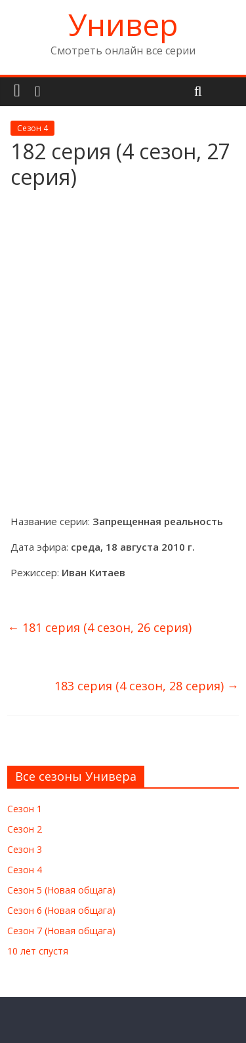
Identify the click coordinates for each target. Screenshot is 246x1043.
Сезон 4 (32, 128)
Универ (123, 24)
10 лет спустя (37, 951)
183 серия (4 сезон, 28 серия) (146, 686)
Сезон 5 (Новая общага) (61, 890)
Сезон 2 (24, 829)
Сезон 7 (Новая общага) (61, 930)
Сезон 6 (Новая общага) (61, 910)
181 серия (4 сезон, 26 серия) (99, 627)
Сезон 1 (24, 808)
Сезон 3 (24, 849)
